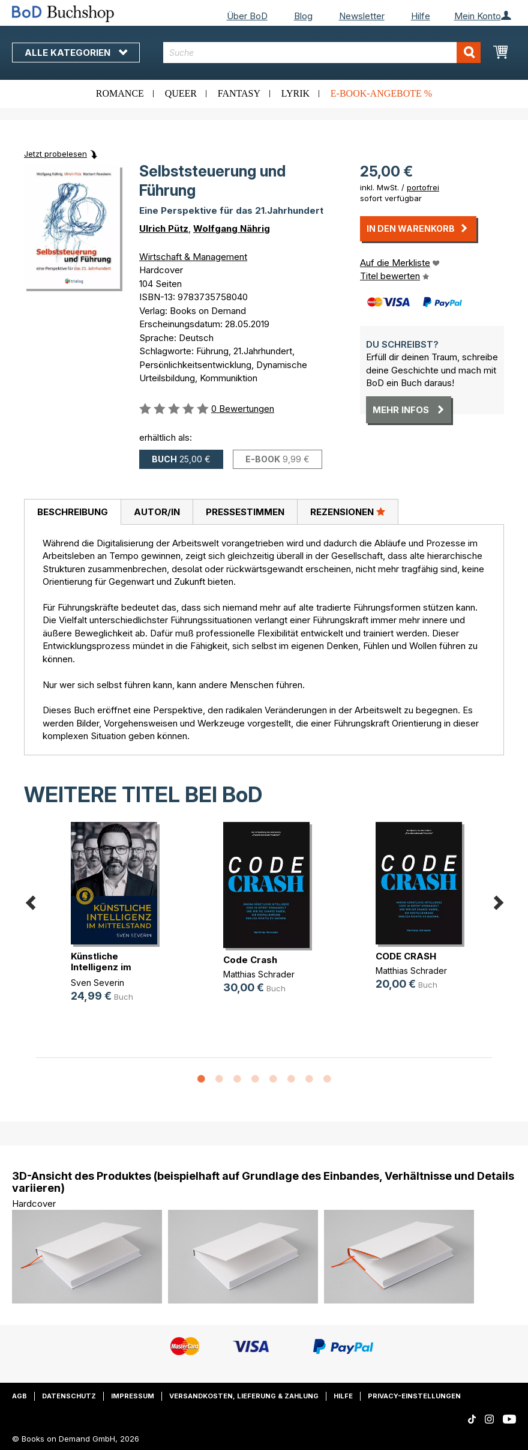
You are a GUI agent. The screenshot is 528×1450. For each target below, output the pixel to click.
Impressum (132, 1396)
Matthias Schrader (259, 974)
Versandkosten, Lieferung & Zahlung (244, 1396)
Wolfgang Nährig (231, 228)
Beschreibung (72, 512)
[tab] (72, 512)
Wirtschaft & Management (193, 256)
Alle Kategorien (76, 52)
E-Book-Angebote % (381, 93)
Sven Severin (97, 982)
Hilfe (420, 16)
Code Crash (250, 959)
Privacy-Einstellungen (414, 1396)
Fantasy (239, 93)
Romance (120, 93)
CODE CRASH (406, 956)
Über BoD (247, 16)
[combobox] (322, 52)
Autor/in (157, 512)
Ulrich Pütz (163, 228)
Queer (181, 93)
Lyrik (295, 93)
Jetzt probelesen (55, 154)
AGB (19, 1396)
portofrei (423, 187)
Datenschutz (69, 1396)
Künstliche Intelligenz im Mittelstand (101, 966)
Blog (303, 16)
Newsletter (362, 16)
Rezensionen (347, 511)
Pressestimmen (245, 512)
